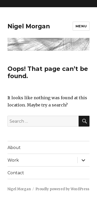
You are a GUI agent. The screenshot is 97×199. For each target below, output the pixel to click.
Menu (81, 26)
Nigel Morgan (29, 26)
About (14, 147)
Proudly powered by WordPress (62, 189)
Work (13, 160)
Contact (16, 172)
